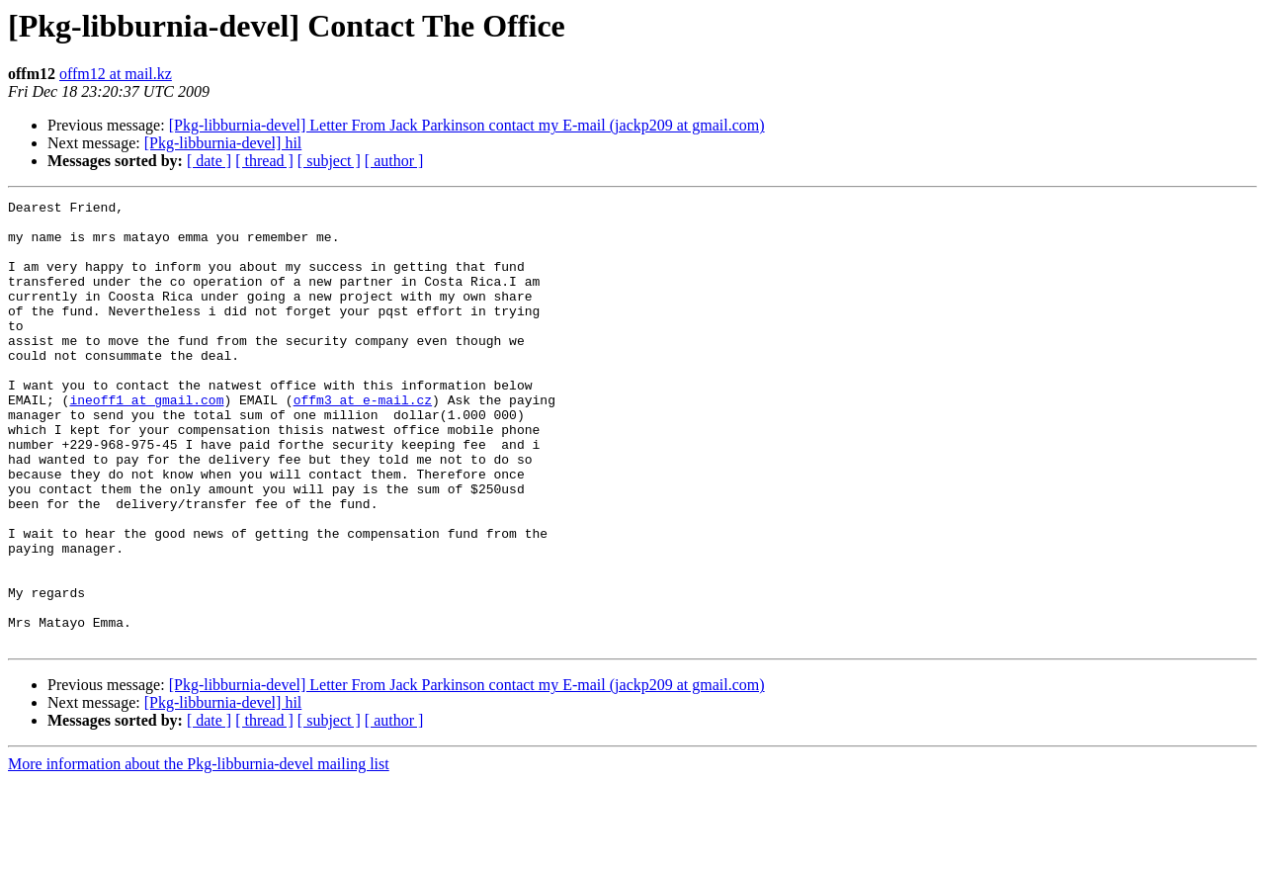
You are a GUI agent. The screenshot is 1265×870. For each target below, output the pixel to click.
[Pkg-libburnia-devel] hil (223, 142)
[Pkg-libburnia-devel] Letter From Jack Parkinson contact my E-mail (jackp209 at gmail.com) (467, 125)
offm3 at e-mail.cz (363, 441)
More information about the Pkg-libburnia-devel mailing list (198, 852)
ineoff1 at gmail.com (146, 441)
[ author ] (394, 160)
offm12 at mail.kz (115, 73)
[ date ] (209, 160)
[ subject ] (329, 160)
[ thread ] (264, 160)
